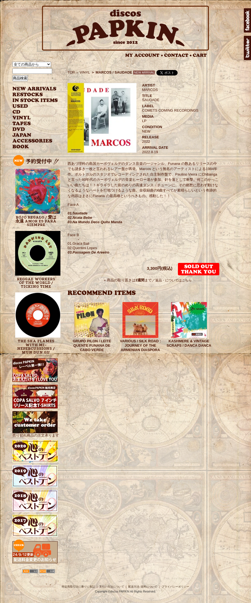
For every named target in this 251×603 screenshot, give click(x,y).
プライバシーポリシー (175, 586)
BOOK (21, 147)
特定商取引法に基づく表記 (78, 586)
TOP (71, 72)
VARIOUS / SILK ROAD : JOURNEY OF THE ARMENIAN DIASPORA (140, 345)
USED (31, 106)
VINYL (22, 118)
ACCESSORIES (32, 141)
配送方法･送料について (142, 586)
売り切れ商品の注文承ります (35, 433)
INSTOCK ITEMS (35, 100)
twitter (247, 48)
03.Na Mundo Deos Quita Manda (95, 222)
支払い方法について (111, 586)
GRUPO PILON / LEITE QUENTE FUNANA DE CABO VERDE (92, 345)
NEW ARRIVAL (34, 89)
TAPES (21, 124)
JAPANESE (31, 135)
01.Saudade (77, 213)
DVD (18, 129)
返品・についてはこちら (173, 280)
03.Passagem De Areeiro (88, 252)
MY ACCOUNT (144, 55)
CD (16, 112)
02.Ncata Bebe (80, 218)
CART (200, 55)
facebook (247, 20)
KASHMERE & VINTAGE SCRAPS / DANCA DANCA (189, 343)
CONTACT (178, 55)
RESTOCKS (31, 95)
